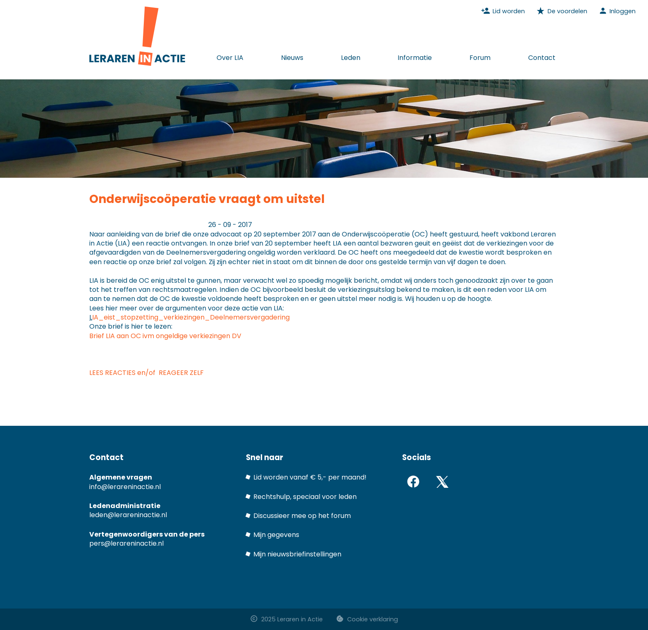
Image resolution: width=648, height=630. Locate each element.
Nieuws (292, 57)
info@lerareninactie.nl (125, 487)
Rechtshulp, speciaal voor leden (305, 496)
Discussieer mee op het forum (302, 515)
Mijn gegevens (276, 534)
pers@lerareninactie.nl (126, 543)
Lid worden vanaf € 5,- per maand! (310, 477)
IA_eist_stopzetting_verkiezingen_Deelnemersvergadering (191, 317)
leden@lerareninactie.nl (128, 515)
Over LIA (230, 57)
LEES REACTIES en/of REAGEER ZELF (146, 372)
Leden (350, 57)
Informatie (415, 57)
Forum (480, 57)
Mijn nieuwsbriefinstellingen (297, 554)
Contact (541, 57)
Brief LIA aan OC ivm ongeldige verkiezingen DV (165, 336)
